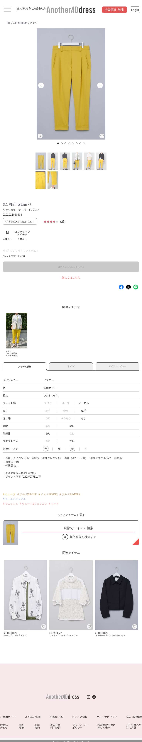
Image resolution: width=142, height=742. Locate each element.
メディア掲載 (79, 716)
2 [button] (62, 143)
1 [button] (58, 143)
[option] (71, 84)
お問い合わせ (4, 726)
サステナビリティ (107, 716)
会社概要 (21, 726)
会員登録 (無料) (114, 10)
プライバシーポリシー (80, 726)
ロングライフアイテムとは (14, 256)
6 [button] (77, 143)
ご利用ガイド (8, 716)
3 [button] (66, 143)
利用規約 (37, 726)
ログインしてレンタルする (71, 266)
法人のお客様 (134, 716)
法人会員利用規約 (55, 726)
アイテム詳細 (24, 366)
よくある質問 (32, 716)
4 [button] (69, 143)
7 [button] (80, 143)
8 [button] (84, 143)
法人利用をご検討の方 (31, 8)
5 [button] (73, 143)
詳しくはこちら (71, 277)
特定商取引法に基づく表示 (106, 726)
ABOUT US (56, 716)
